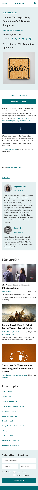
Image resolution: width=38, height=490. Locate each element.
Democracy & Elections (10, 416)
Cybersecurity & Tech (10, 12)
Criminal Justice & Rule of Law (13, 406)
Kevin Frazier (16, 375)
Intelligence (7, 431)
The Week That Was (23, 475)
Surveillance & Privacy (10, 440)
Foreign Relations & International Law (15, 426)
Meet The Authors (18, 95)
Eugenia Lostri (8, 30)
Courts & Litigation (9, 401)
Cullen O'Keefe (7, 332)
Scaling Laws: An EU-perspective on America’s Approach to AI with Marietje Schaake (18, 368)
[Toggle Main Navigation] (7, 3)
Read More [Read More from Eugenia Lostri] (17, 190)
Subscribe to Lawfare (19, 101)
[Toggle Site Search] (35, 3)
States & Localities (9, 435)
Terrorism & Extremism (10, 445)
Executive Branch (9, 421)
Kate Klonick (6, 375)
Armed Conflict (8, 391)
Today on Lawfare (22, 472)
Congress (6, 396)
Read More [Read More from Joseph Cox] (17, 232)
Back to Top (6, 178)
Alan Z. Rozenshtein (19, 332)
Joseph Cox (18, 30)
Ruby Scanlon (6, 291)
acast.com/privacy (11, 149)
